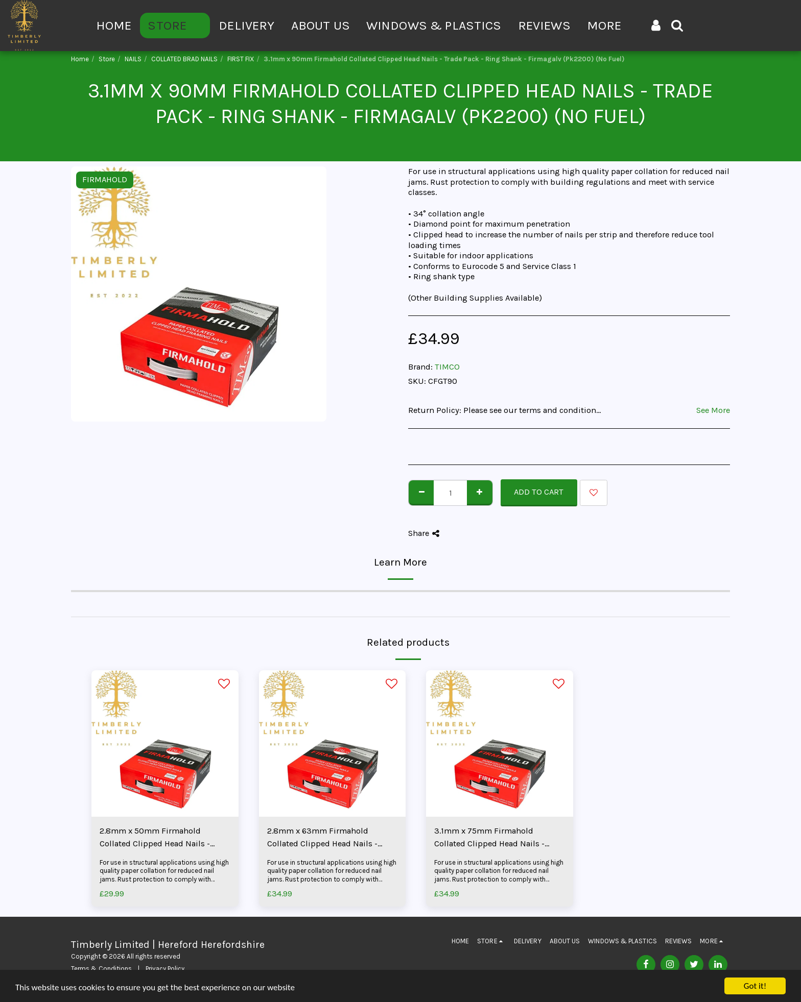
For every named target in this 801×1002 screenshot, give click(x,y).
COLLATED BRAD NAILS (184, 59)
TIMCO (447, 367)
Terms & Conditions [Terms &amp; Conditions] (101, 968)
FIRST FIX (240, 59)
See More (713, 410)
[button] (677, 25)
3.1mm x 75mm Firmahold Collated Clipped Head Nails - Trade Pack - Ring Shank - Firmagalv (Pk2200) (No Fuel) (490, 838)
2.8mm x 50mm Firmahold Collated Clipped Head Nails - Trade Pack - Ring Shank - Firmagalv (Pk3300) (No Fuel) (156, 838)
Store (107, 59)
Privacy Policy (165, 968)
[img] (165, 743)
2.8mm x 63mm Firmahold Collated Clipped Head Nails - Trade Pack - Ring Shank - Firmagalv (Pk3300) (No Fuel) (323, 838)
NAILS (133, 59)
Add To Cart (538, 492)
